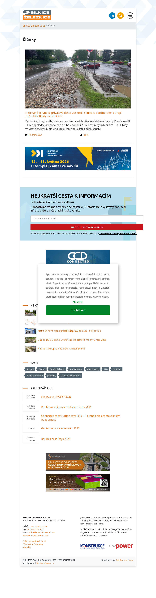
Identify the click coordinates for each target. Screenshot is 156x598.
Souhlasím (78, 310)
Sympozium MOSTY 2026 (56, 396)
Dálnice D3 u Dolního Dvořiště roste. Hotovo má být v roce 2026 (72, 339)
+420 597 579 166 (35, 529)
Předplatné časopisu (33, 544)
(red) (86, 134)
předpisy (51, 375)
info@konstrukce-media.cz (42, 532)
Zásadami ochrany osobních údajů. (118, 233)
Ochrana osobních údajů (34, 541)
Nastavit (78, 302)
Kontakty (27, 547)
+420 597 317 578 (39, 526)
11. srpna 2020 (35, 134)
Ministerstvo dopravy (71, 375)
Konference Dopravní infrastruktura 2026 (66, 407)
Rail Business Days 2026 (55, 439)
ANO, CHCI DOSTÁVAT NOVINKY (87, 227)
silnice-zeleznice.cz (34, 25)
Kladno (42, 369)
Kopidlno (117, 369)
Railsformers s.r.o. (124, 560)
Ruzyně (30, 369)
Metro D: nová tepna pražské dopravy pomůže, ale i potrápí (69, 330)
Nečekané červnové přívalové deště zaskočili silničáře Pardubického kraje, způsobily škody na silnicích (73, 114)
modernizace (76, 369)
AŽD (106, 369)
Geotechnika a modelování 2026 (60, 428)
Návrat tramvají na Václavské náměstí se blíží (61, 348)
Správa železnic (57, 369)
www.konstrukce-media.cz (35, 535)
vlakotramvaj (93, 369)
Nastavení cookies (45, 563)
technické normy (35, 375)
